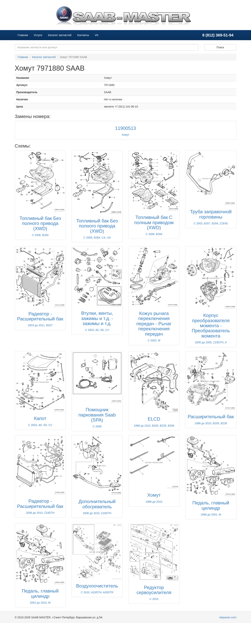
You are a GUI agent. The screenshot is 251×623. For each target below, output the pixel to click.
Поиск (220, 47)
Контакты (83, 35)
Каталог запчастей (60, 35)
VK (97, 35)
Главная (23, 35)
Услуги (38, 35)
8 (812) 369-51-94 (217, 35)
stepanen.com (227, 617)
